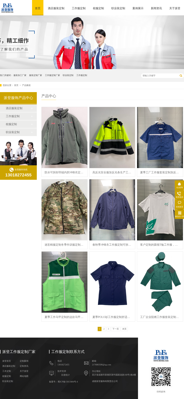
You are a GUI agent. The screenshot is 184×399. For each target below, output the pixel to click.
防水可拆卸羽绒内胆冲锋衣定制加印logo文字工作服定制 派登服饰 (64, 172)
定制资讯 (24, 366)
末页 (124, 329)
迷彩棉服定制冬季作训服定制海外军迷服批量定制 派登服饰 (64, 244)
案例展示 (138, 8)
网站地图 (24, 376)
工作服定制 (79, 8)
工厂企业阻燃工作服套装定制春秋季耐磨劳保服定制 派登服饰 (160, 317)
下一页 (115, 329)
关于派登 (174, 8)
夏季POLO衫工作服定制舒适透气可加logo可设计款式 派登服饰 (112, 317)
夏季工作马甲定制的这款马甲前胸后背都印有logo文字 (64, 317)
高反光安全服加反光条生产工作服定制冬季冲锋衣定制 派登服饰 (112, 172)
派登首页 (6, 361)
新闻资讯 (156, 8)
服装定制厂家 (35, 75)
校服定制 (98, 8)
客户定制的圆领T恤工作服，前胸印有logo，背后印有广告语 (160, 244)
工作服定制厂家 (52, 75)
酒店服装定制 (56, 8)
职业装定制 (118, 8)
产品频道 (26, 85)
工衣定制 (6, 371)
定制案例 (24, 361)
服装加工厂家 (19, 75)
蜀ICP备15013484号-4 (68, 382)
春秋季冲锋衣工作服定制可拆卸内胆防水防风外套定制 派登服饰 (112, 244)
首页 (37, 8)
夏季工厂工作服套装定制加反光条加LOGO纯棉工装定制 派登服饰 (160, 172)
